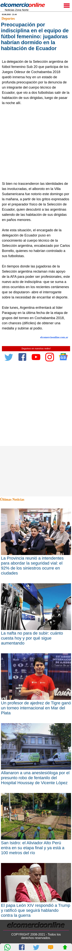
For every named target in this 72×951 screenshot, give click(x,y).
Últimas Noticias (12, 499)
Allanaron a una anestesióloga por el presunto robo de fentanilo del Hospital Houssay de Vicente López (35, 777)
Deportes (8, 18)
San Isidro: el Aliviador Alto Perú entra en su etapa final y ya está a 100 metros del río (32, 847)
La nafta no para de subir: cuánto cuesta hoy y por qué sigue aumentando (32, 638)
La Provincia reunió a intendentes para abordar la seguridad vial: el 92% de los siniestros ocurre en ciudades (32, 565)
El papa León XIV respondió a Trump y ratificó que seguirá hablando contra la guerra (35, 910)
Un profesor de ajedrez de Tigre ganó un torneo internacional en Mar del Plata (36, 708)
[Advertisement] (36, 143)
